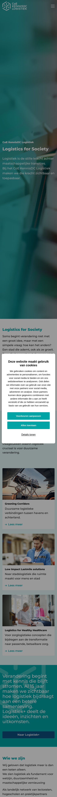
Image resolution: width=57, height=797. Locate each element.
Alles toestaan (28, 425)
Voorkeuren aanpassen (28, 416)
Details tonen (28, 434)
